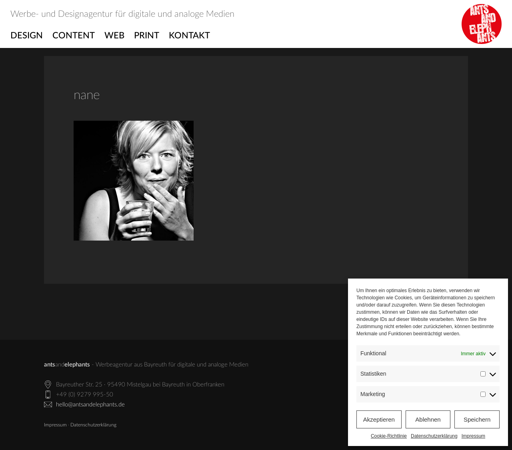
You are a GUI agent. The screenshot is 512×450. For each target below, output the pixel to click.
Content (73, 35)
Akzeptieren (379, 419)
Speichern (477, 419)
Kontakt (189, 35)
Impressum (473, 436)
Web (114, 35)
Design (26, 35)
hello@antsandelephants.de (90, 405)
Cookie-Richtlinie (389, 436)
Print (146, 35)
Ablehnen (427, 419)
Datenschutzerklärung (434, 436)
